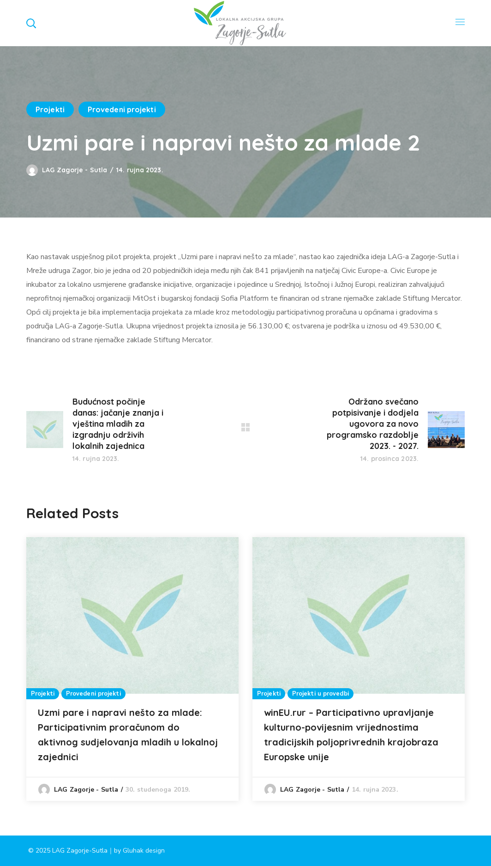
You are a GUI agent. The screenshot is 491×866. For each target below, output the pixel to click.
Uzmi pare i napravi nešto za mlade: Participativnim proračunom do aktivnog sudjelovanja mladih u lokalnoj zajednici (128, 735)
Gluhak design (144, 850)
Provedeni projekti (122, 109)
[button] (31, 23)
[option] (132, 669)
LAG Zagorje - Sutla (74, 170)
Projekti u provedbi (320, 694)
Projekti (50, 109)
